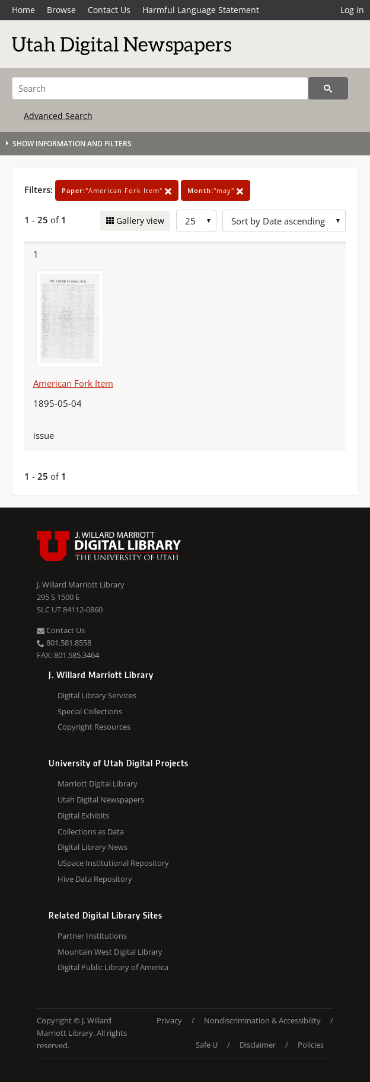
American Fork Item (73, 383)
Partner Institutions (92, 935)
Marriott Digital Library (98, 783)
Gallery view (139, 220)
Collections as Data (91, 831)
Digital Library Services (97, 695)
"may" (215, 190)
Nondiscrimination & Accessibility (262, 1020)
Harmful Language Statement (200, 9)
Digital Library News (92, 847)
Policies (311, 1044)
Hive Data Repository (95, 879)
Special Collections (90, 711)
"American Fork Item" (117, 190)
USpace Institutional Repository (113, 863)
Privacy (169, 1020)
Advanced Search (58, 115)
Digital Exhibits (83, 815)
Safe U (207, 1044)
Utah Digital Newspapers (101, 799)
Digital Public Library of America (113, 967)
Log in (352, 9)
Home (23, 9)
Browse (61, 9)
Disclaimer (258, 1044)
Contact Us (109, 9)
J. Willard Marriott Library (81, 584)
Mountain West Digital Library (110, 951)
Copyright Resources (94, 726)
